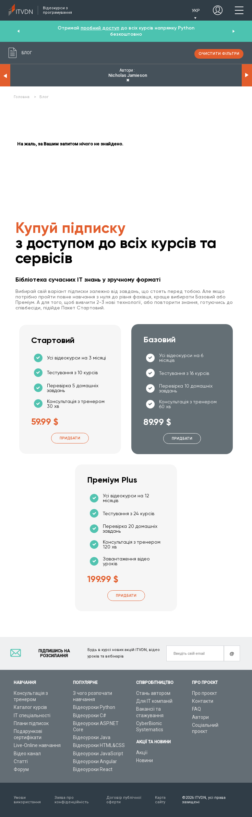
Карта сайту (160, 799)
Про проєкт (204, 693)
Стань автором (153, 693)
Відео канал (27, 753)
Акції (141, 752)
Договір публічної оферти (123, 799)
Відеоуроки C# (89, 715)
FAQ (196, 709)
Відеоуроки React (92, 769)
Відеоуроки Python (94, 707)
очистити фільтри (219, 53)
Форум (21, 769)
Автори (200, 717)
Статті (21, 761)
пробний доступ (100, 28)
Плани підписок (31, 723)
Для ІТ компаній (154, 701)
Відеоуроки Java (91, 737)
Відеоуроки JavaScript (98, 753)
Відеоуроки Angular (95, 761)
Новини (144, 760)
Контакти (202, 701)
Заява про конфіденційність (72, 799)
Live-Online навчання (37, 745)
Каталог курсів (30, 707)
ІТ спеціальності (32, 715)
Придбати (70, 438)
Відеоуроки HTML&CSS (99, 745)
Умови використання (27, 799)
